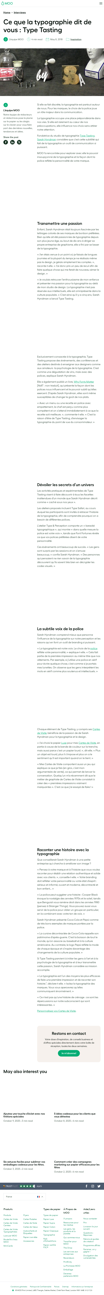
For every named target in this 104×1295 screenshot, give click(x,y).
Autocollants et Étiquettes (30, 1232)
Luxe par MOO (10, 1235)
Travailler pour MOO (70, 1242)
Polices (56, 1287)
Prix (85, 1222)
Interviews (20, 12)
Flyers (26, 1215)
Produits (7, 1215)
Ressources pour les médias (70, 1223)
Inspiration (76, 39)
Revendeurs (68, 1258)
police (93, 648)
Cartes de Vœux (30, 1227)
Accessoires (28, 1241)
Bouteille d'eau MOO (10, 1240)
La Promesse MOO (71, 1266)
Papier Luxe (48, 1219)
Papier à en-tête (30, 1237)
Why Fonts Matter (84, 381)
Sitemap (65, 1287)
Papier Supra (49, 1223)
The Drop (67, 1248)
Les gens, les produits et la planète (69, 1231)
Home (6, 12)
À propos (67, 1218)
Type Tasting (87, 135)
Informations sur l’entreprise (82, 1287)
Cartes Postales (30, 1219)
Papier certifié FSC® (49, 1246)
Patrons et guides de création (91, 1240)
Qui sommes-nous (71, 1237)
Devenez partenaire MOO (70, 1274)
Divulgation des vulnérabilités (90, 1256)
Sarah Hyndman (46, 139)
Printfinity (67, 1262)
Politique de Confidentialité (40, 1287)
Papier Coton (49, 1227)
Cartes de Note (30, 1223)
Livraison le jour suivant (90, 1227)
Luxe (64, 743)
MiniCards (8, 1246)
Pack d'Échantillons (49, 1239)
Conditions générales (19, 1287)
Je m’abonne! (68, 1053)
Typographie (49, 1235)
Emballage (68, 1269)
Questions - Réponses (88, 1234)
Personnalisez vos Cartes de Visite (56, 1011)
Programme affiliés (91, 1245)
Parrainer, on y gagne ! (89, 1250)
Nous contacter (90, 1218)
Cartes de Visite (87, 743)
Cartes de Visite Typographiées (11, 1230)
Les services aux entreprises (70, 1252)
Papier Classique (50, 1231)
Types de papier (50, 1215)
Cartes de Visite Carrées (11, 1224)
